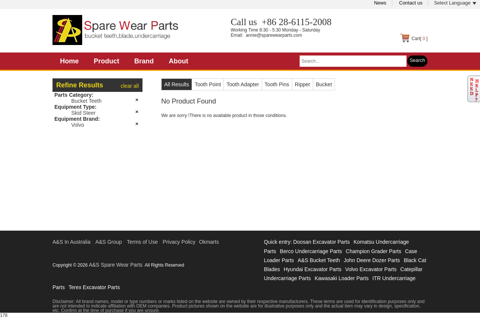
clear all (130, 86)
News (380, 3)
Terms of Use (142, 242)
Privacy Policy (179, 242)
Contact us (410, 3)
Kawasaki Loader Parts (342, 278)
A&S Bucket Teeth (319, 260)
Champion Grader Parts (373, 251)
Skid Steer (83, 113)
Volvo (77, 125)
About (178, 61)
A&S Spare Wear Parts (115, 265)
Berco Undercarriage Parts (311, 251)
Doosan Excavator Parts (321, 242)
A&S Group (108, 242)
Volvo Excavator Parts (371, 269)
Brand (144, 61)
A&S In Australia (71, 242)
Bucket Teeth (86, 101)
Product (106, 61)
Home (69, 61)
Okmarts (209, 242)
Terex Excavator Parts (94, 287)
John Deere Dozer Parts (372, 260)
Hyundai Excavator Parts (312, 269)
